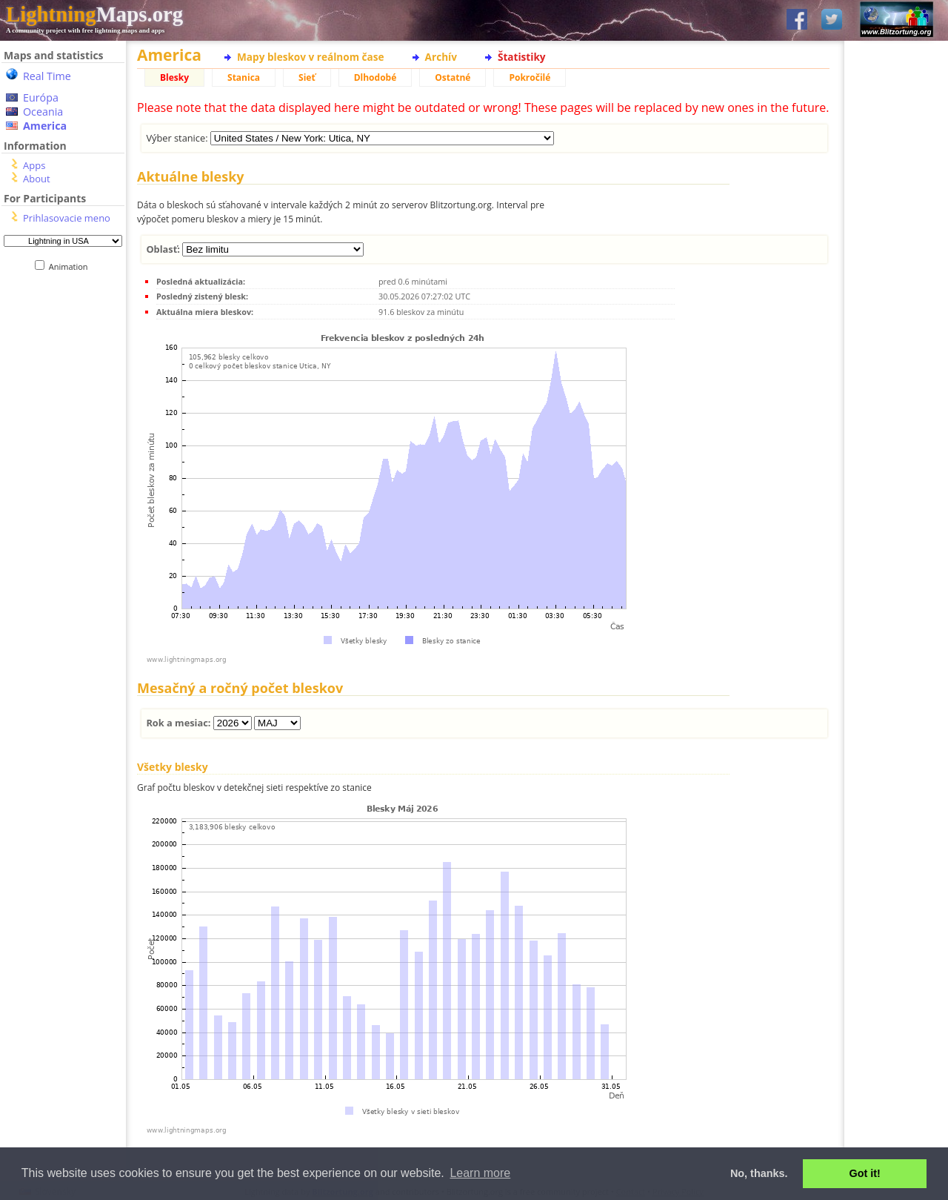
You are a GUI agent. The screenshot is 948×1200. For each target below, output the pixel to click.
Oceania (43, 112)
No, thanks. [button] (759, 1173)
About (36, 178)
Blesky (174, 77)
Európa (41, 97)
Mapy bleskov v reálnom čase (310, 57)
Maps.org (94, 14)
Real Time (47, 76)
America (45, 126)
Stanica (243, 77)
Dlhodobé (375, 77)
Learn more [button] (480, 1173)
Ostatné (452, 77)
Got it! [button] (865, 1173)
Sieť (307, 77)
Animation (71, 266)
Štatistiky (522, 57)
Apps (34, 165)
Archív (441, 57)
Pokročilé (529, 77)
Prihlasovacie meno (66, 218)
